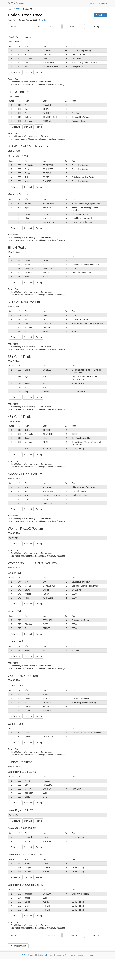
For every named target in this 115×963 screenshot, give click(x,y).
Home (10, 9)
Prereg (96, 26)
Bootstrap (69, 955)
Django (49, 955)
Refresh (100, 15)
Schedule (43, 20)
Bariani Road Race (25, 15)
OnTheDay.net (16, 3)
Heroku (90, 955)
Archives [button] (102, 3)
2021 (18, 9)
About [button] (90, 3)
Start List (73, 26)
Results (51, 26)
